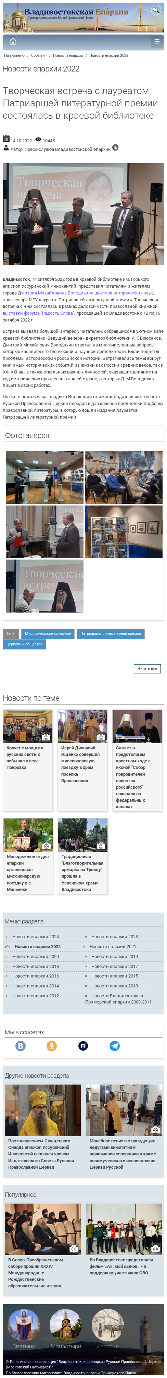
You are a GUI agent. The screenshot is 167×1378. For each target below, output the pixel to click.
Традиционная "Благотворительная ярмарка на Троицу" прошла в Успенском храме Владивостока (82, 873)
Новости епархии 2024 (35, 936)
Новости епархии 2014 (35, 985)
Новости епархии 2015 (114, 976)
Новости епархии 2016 (35, 976)
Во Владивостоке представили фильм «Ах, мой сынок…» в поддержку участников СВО (121, 1266)
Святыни (23, 1346)
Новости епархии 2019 (114, 956)
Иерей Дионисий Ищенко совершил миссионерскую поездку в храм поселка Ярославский (80, 764)
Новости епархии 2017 (114, 966)
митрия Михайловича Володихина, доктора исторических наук (87, 293)
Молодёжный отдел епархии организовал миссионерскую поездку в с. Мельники (28, 873)
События (39, 55)
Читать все (147, 668)
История (108, 1346)
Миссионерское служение (48, 633)
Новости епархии (68, 55)
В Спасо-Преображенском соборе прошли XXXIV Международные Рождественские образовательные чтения (35, 1273)
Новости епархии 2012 (35, 995)
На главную (14, 55)
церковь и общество (24, 644)
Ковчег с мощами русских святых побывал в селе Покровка (25, 757)
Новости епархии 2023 (114, 936)
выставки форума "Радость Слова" (38, 313)
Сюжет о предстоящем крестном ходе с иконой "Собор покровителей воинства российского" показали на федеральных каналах (133, 777)
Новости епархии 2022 (108, 55)
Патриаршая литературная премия (110, 633)
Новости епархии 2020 (35, 956)
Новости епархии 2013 (114, 985)
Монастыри (66, 1346)
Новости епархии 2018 (35, 966)
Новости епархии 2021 (113, 946)
